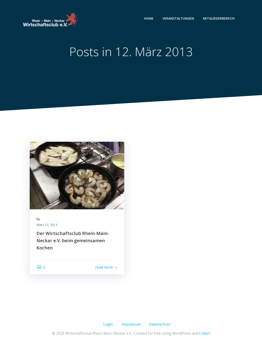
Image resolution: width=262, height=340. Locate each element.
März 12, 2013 (46, 225)
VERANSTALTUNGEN (178, 18)
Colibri (204, 333)
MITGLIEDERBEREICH (219, 18)
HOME (149, 18)
